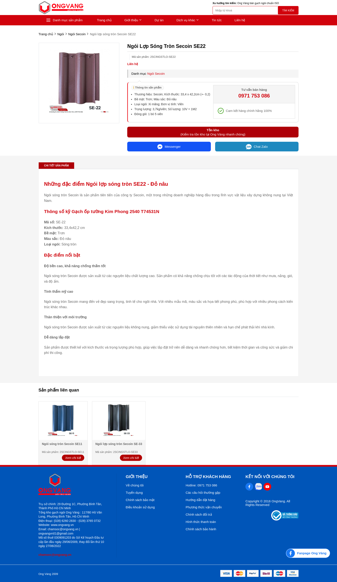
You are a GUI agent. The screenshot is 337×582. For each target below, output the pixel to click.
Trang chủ (104, 20)
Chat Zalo (257, 146)
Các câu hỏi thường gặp (203, 492)
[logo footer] (72, 485)
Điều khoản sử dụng (140, 507)
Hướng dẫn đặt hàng (200, 500)
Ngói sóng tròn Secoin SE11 (62, 444)
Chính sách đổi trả (199, 514)
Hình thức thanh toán (201, 522)
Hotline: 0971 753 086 (201, 485)
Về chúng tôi (135, 485)
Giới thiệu (133, 20)
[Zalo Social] (258, 486)
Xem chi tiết (73, 458)
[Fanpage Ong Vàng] (308, 553)
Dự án (159, 20)
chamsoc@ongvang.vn (54, 554)
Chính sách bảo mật (140, 500)
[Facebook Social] (249, 487)
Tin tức (217, 20)
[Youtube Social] (267, 487)
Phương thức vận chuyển (204, 507)
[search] (256, 10)
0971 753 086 (254, 96)
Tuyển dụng (134, 492)
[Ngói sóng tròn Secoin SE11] (63, 421)
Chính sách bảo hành (201, 529)
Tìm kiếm (288, 10)
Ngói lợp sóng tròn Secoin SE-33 (118, 444)
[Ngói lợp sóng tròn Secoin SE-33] (118, 421)
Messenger (169, 146)
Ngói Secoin (156, 73)
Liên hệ (239, 20)
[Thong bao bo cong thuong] (285, 519)
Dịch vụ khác (187, 20)
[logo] (61, 7)
